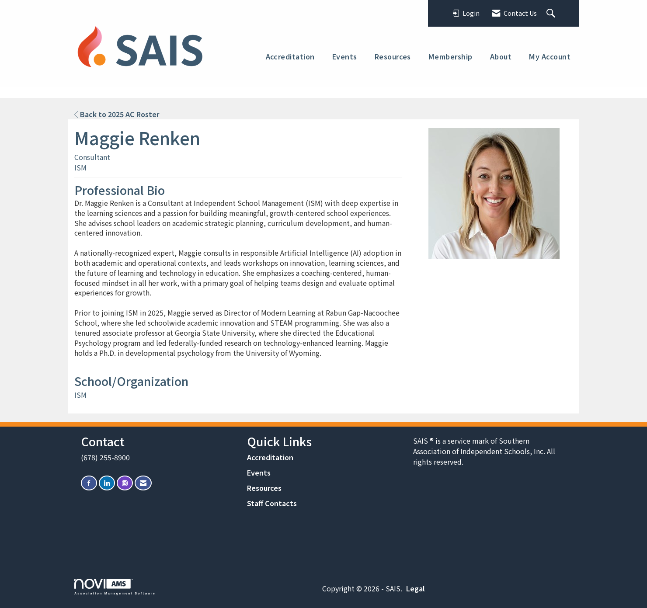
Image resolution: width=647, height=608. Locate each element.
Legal (415, 588)
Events (344, 56)
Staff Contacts (272, 503)
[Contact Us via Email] (143, 483)
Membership (450, 56)
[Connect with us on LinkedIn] (107, 483)
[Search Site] (551, 13)
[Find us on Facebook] (89, 483)
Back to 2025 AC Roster (116, 114)
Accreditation (290, 56)
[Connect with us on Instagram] (125, 483)
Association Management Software (115, 587)
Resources (393, 56)
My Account (549, 56)
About (500, 56)
